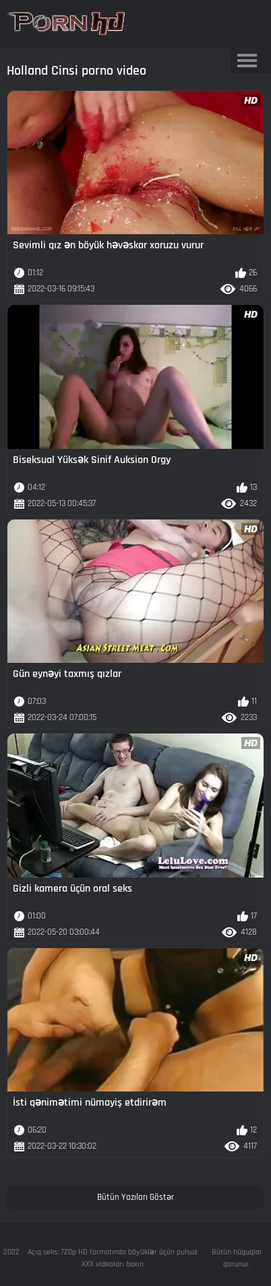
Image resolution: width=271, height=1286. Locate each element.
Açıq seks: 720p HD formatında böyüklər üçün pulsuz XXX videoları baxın (113, 1258)
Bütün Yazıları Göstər (135, 1197)
